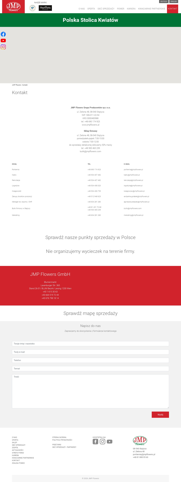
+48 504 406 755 (94, 194)
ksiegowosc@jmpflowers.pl (134, 194)
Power (120, 8)
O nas (14, 440)
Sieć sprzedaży (106, 8)
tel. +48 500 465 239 (90, 151)
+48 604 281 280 (94, 205)
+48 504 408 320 (94, 188)
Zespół (15, 450)
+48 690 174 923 (94, 172)
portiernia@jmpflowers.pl (133, 172)
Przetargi (56, 447)
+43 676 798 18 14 (50, 301)
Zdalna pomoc (18, 466)
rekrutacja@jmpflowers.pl (133, 183)
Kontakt (172, 8)
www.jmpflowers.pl (90, 127)
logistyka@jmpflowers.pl (133, 188)
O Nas (82, 8)
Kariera (131, 8)
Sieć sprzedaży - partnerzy (64, 450)
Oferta (91, 8)
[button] (90, 53)
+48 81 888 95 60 (140, 460)
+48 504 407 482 (94, 178)
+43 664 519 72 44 (50, 297)
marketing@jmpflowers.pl (133, 218)
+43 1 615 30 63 (50, 294)
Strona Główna (59, 440)
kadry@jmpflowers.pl (132, 178)
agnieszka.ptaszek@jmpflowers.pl (136, 205)
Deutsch (163, 1)
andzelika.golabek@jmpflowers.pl (136, 199)
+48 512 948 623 (94, 199)
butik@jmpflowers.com (90, 154)
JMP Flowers (16, 85)
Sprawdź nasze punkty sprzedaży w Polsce (90, 240)
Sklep (14, 445)
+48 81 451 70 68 (94, 210)
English (174, 1)
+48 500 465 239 (94, 213)
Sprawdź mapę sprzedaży (90, 316)
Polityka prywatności (62, 443)
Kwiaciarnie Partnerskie (151, 8)
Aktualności (17, 453)
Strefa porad (18, 456)
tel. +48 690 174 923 (90, 124)
